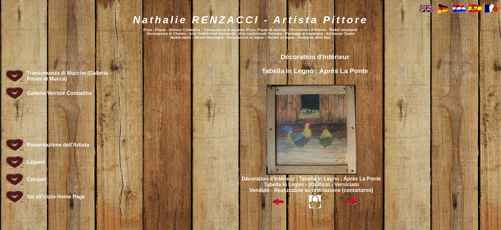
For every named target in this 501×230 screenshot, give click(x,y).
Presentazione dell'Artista (58, 145)
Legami (36, 162)
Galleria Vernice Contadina (59, 93)
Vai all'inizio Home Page (56, 196)
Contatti (36, 179)
